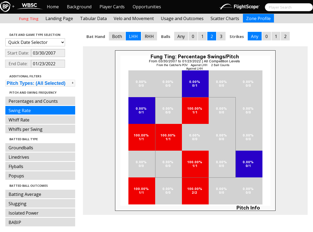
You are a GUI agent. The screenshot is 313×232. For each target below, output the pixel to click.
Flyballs (16, 166)
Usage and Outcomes (182, 18)
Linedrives (19, 157)
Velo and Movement (134, 18)
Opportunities (147, 7)
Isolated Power (24, 213)
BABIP (15, 222)
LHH (133, 36)
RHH (149, 36)
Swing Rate (20, 110)
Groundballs (21, 148)
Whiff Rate (19, 120)
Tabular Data (93, 18)
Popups (16, 176)
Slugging (17, 204)
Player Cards (112, 7)
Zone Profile (258, 18)
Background (79, 7)
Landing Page (59, 18)
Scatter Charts (225, 18)
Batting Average (25, 194)
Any (181, 36)
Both (117, 36)
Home (53, 7)
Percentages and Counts (33, 101)
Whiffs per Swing (26, 129)
